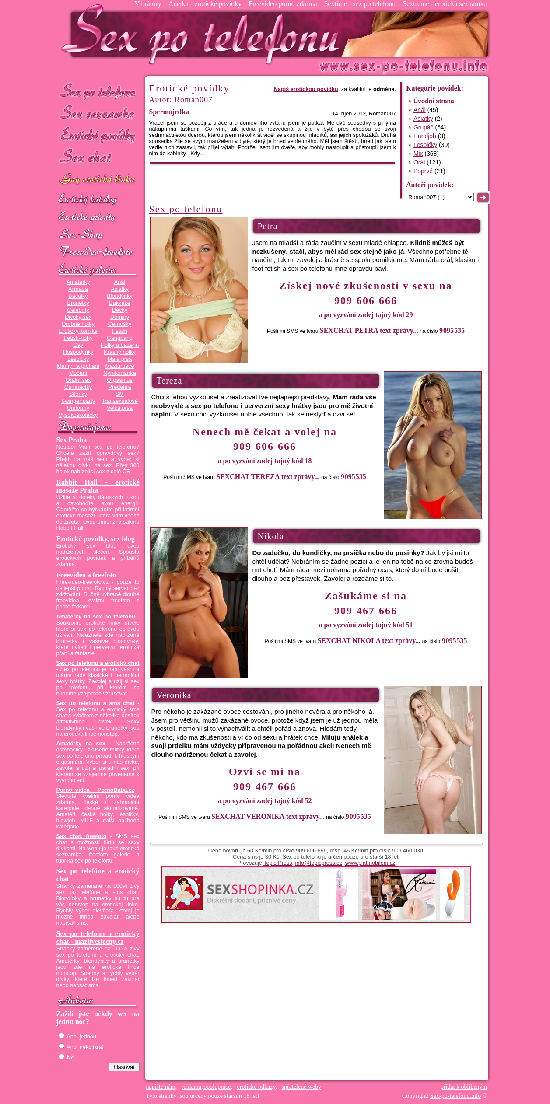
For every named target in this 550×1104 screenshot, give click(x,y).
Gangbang (120, 338)
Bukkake (119, 303)
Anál (119, 282)
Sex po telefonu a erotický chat (98, 663)
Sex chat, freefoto (81, 836)
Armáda (78, 289)
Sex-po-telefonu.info (455, 1096)
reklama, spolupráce (206, 1086)
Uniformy (78, 408)
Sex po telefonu (98, 91)
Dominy (119, 317)
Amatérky (78, 282)
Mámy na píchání (78, 366)
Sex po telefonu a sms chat (95, 703)
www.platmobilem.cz (370, 863)
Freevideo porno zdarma (283, 3)
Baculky (78, 296)
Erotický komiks (78, 331)
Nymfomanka (119, 373)
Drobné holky (78, 324)
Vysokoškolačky (78, 415)
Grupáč (423, 127)
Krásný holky (119, 352)
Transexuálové (120, 401)
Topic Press (277, 863)
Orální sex (78, 380)
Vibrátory (147, 3)
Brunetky (78, 303)
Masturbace (119, 366)
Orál (419, 162)
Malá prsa (120, 359)
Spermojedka (169, 111)
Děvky (119, 310)
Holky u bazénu (120, 345)
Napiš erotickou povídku (306, 89)
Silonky (78, 394)
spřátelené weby (302, 1086)
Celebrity (78, 310)
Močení (78, 373)
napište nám (160, 1086)
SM (120, 394)
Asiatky (120, 289)
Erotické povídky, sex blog (95, 538)
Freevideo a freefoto (86, 575)
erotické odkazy (256, 1086)
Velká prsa (120, 408)
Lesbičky (78, 359)
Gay (78, 345)
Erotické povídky (98, 135)
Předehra (119, 387)
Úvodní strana (433, 101)
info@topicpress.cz (318, 863)
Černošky (119, 324)
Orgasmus (119, 380)
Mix (418, 153)
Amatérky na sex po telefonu (95, 617)
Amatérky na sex (80, 744)
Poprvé (423, 171)
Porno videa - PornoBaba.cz (95, 790)
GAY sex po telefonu (98, 180)
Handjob (424, 136)
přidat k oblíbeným (464, 1086)
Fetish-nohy (77, 338)
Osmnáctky (78, 387)
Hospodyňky (78, 352)
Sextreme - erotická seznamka (445, 3)
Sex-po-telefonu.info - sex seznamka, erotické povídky (203, 34)
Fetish (119, 331)
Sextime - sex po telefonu (360, 3)
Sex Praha (71, 440)
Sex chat (98, 158)
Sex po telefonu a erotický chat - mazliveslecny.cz (98, 937)
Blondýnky (119, 296)
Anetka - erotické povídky (205, 3)
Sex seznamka (98, 113)
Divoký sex (78, 317)
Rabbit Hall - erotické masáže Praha (98, 486)
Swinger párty (78, 401)
